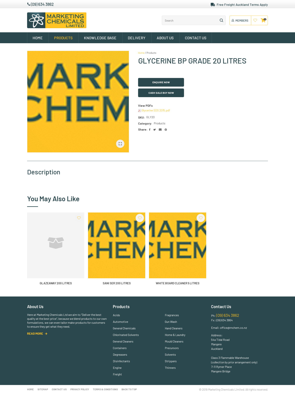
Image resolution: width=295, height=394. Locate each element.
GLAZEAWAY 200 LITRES (56, 283)
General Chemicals (124, 328)
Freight (117, 374)
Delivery (136, 38)
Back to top (129, 389)
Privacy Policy (79, 389)
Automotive (120, 321)
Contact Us (195, 38)
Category (144, 123)
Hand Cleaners (173, 328)
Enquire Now (161, 82)
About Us (165, 38)
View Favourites (255, 20)
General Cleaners (123, 341)
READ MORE (35, 333)
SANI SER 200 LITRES (117, 283)
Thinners (170, 367)
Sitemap (42, 389)
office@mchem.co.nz (233, 327)
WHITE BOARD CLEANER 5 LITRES (177, 283)
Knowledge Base (100, 38)
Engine (117, 367)
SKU (141, 117)
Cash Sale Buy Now (161, 92)
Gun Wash (171, 321)
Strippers (171, 361)
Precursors (172, 348)
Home (38, 38)
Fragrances (172, 315)
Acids (116, 315)
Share (142, 129)
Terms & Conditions (105, 389)
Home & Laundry (175, 335)
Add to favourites (79, 218)
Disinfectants (121, 361)
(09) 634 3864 (224, 320)
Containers (120, 348)
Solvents (170, 354)
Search (221, 20)
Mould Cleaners (174, 341)
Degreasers (120, 354)
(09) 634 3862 (42, 4)
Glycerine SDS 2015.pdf (154, 110)
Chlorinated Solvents (126, 335)
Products (63, 38)
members (241, 20)
